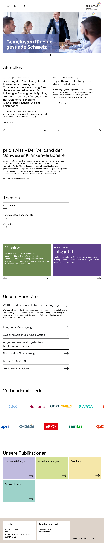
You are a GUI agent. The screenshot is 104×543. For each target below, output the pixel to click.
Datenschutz (88, 539)
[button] (9, 6)
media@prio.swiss (46, 529)
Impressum (77, 539)
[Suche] (24, 6)
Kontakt (17, 6)
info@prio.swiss (11, 529)
